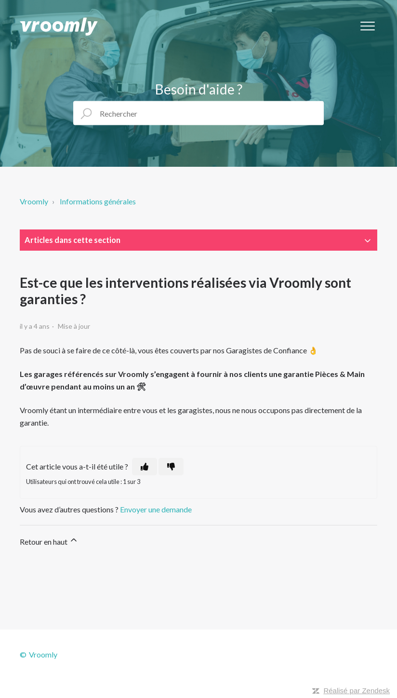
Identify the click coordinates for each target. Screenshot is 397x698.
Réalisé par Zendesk (356, 690)
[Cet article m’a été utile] (144, 466)
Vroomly (34, 201)
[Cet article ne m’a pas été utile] (171, 466)
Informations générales (98, 201)
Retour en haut (49, 540)
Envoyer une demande (156, 509)
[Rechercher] (198, 113)
